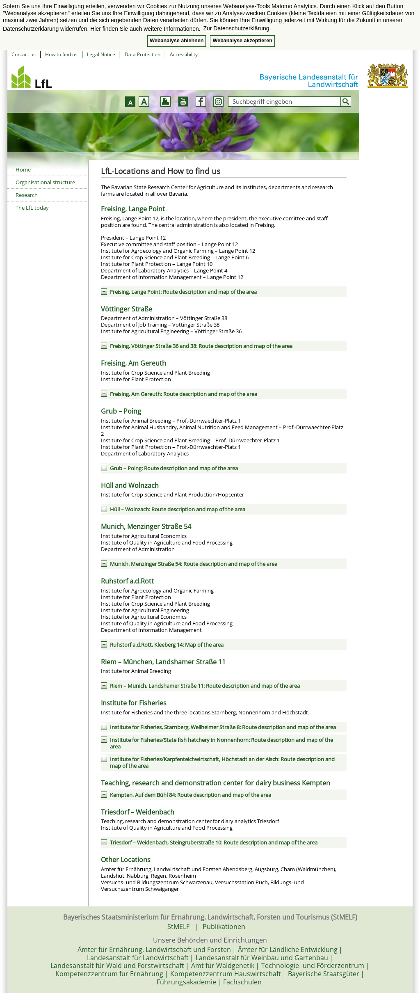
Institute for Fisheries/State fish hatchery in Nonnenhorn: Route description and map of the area (221, 743)
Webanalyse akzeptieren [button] (242, 40)
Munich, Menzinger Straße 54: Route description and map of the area (193, 563)
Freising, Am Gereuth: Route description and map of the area (183, 394)
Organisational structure (45, 182)
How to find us (61, 54)
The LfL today (32, 207)
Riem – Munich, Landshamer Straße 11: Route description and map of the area (205, 685)
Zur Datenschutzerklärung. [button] (237, 28)
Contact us (23, 54)
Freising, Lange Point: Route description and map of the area (183, 291)
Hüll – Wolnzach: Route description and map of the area (177, 509)
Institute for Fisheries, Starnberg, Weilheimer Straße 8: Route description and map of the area (223, 727)
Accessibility (184, 54)
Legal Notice (101, 54)
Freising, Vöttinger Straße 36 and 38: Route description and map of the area (201, 346)
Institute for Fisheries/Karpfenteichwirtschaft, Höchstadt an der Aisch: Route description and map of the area (222, 762)
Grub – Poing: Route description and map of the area (174, 468)
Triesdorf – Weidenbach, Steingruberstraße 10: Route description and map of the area (213, 842)
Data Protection (142, 54)
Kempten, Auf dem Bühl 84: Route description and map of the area (190, 795)
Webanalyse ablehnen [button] (176, 40)
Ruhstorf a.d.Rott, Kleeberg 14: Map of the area (167, 644)
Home (23, 169)
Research (27, 195)
